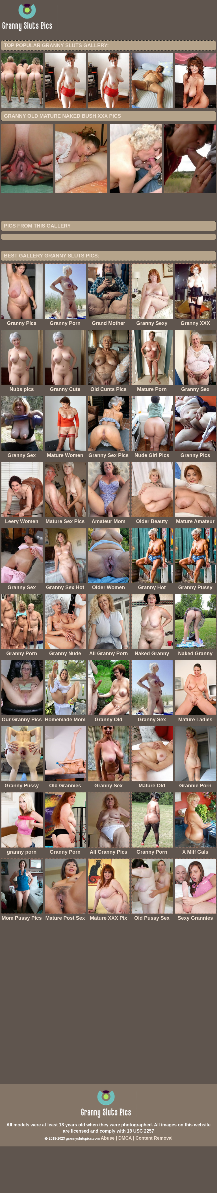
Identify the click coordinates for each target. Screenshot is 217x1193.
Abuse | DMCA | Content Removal (137, 1184)
